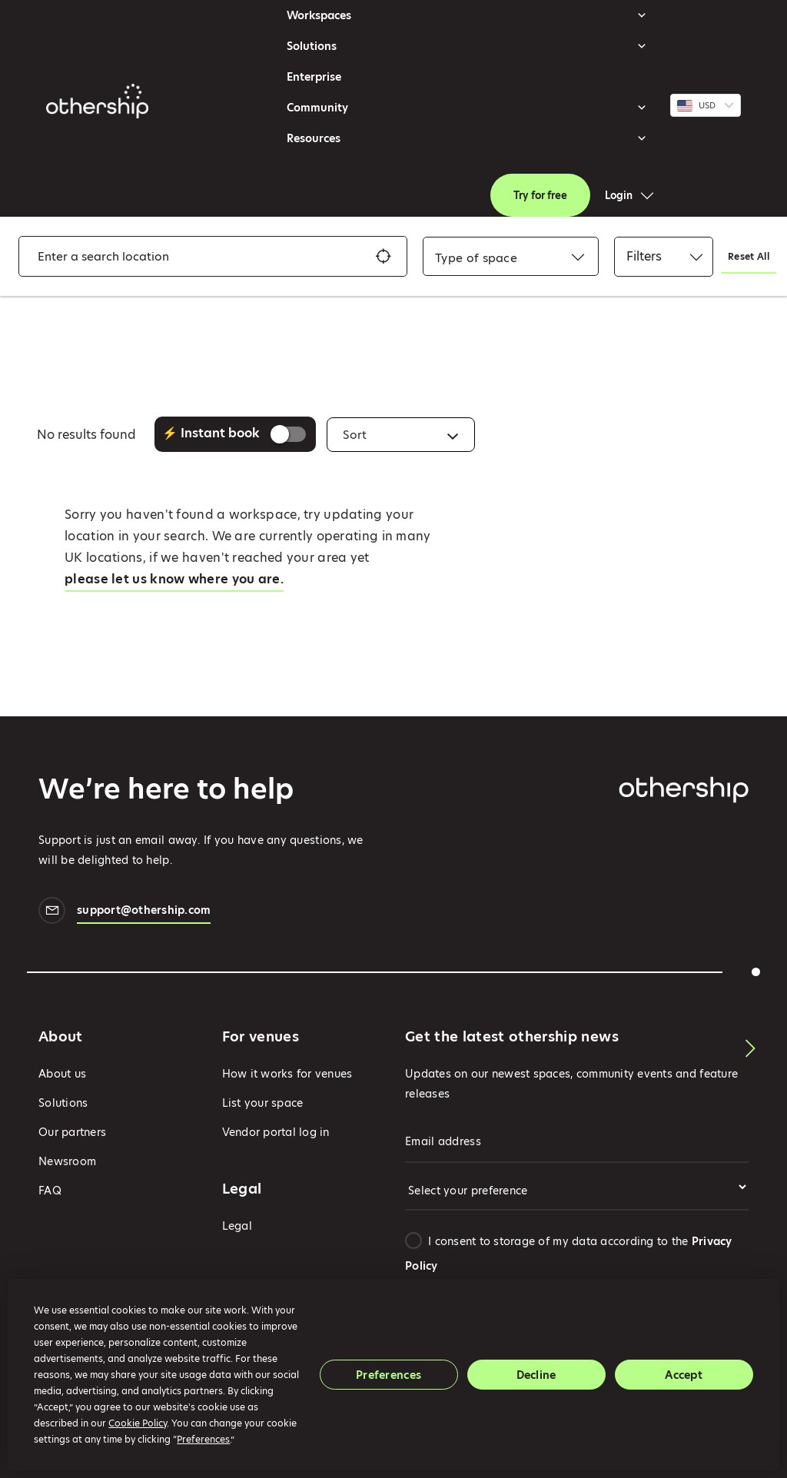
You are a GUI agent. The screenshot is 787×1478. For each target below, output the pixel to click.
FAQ (49, 1190)
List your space (263, 1103)
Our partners (72, 1132)
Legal (237, 1226)
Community (467, 107)
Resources (467, 138)
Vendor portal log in (276, 1132)
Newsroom (67, 1161)
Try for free (540, 195)
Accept (683, 1375)
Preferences (388, 1375)
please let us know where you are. (174, 579)
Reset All (748, 256)
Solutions (467, 46)
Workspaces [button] (467, 15)
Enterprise (314, 77)
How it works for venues (287, 1073)
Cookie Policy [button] (137, 1423)
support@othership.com (144, 912)
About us (62, 1073)
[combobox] (476, 258)
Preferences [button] (203, 1439)
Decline (536, 1375)
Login (619, 195)
